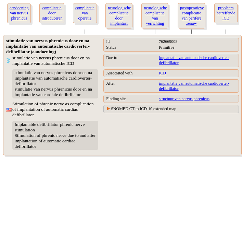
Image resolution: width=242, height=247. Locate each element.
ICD (162, 73)
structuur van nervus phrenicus (184, 98)
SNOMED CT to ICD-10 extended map (143, 108)
